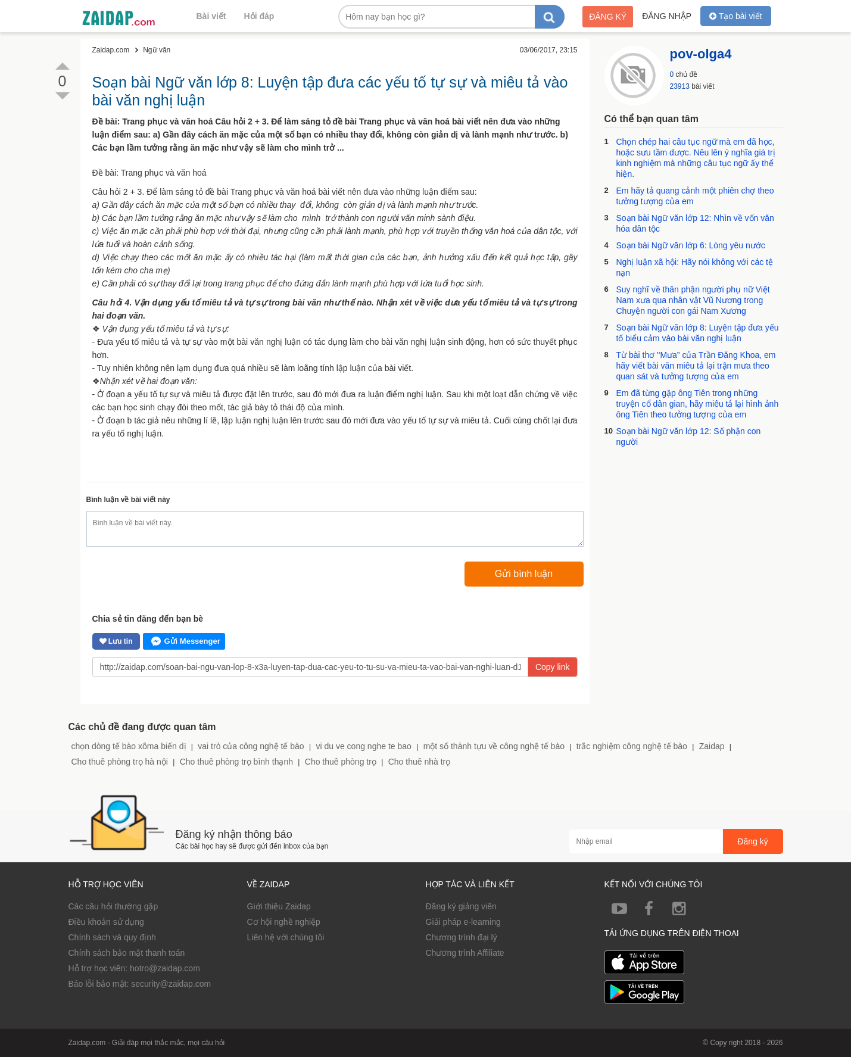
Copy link (552, 667)
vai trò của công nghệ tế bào (251, 746)
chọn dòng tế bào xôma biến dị (128, 746)
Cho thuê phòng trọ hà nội (119, 761)
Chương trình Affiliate (465, 953)
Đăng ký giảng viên (461, 906)
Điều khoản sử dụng (106, 922)
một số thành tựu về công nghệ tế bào (494, 746)
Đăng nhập (666, 16)
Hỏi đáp (259, 16)
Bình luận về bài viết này (128, 499)
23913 (680, 86)
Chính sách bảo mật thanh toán (126, 953)
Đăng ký (607, 16)
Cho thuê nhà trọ (419, 761)
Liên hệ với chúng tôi (286, 937)
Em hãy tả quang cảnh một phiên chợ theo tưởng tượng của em (695, 196)
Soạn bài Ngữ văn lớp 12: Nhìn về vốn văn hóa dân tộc (695, 223)
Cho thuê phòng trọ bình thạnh (236, 761)
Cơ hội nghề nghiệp (283, 922)
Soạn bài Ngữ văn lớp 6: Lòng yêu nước (690, 245)
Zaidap (712, 746)
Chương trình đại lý (461, 937)
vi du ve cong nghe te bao (363, 746)
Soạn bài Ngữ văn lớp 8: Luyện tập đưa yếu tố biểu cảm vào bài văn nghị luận (697, 333)
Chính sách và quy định (112, 937)
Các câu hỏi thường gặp (113, 906)
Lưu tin (116, 641)
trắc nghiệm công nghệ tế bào (631, 746)
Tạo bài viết (735, 16)
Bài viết (211, 16)
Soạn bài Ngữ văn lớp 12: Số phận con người (688, 436)
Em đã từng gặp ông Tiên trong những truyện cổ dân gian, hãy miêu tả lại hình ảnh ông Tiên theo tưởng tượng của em (697, 403)
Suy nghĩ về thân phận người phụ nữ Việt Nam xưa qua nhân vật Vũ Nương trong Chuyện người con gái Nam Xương (693, 300)
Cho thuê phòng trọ (340, 761)
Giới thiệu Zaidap (279, 906)
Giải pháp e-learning (463, 922)
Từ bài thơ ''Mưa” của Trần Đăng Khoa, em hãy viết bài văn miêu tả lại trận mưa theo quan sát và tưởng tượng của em (696, 365)
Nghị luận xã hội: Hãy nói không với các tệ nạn (694, 267)
